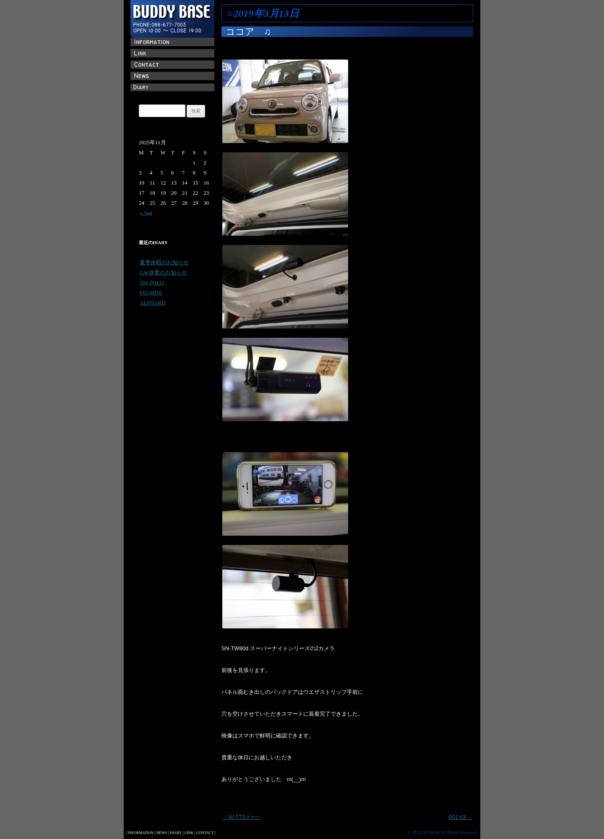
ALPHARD (152, 303)
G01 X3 (460, 817)
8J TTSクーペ (241, 817)
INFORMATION (140, 833)
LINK (189, 833)
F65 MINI (151, 292)
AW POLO (152, 282)
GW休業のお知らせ (163, 272)
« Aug (146, 213)
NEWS (161, 833)
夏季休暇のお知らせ (164, 262)
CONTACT (204, 833)
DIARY (176, 833)
